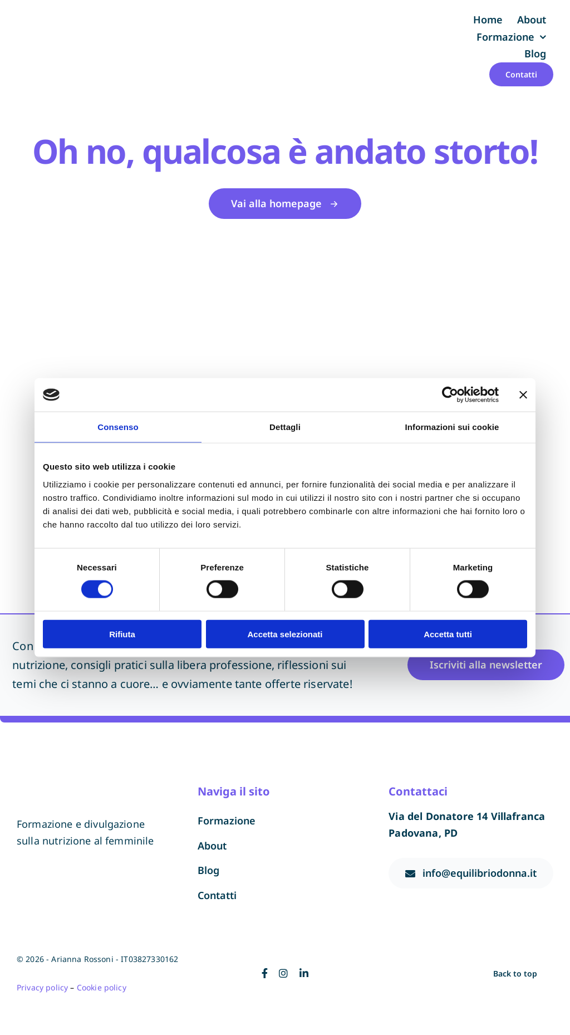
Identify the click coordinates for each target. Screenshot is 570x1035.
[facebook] (265, 973)
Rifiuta (122, 633)
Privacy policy (42, 987)
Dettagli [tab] (285, 427)
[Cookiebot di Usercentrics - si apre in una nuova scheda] (450, 395)
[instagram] (283, 973)
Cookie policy (101, 987)
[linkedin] (303, 973)
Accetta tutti (448, 633)
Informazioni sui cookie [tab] (452, 427)
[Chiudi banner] (523, 395)
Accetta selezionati (284, 633)
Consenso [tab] (117, 427)
